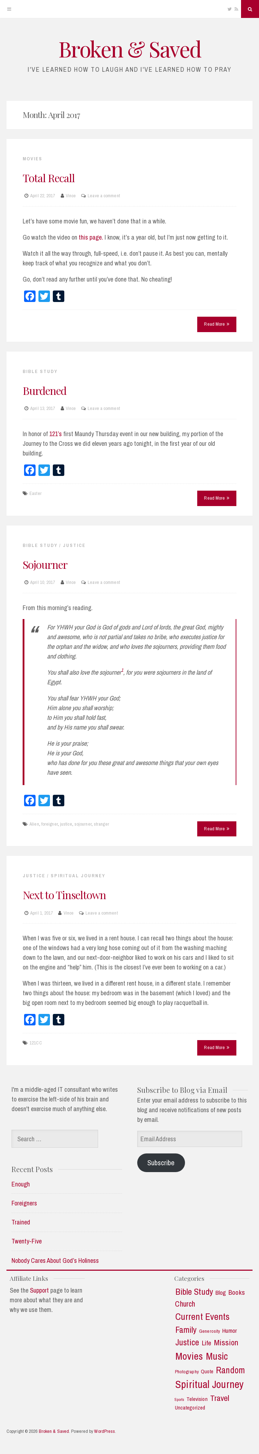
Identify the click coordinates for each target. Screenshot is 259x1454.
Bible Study (40, 371)
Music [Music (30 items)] (217, 1356)
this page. (91, 237)
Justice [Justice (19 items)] (187, 1342)
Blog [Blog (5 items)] (221, 1293)
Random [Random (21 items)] (230, 1370)
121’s (55, 433)
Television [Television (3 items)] (197, 1399)
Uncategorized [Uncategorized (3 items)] (190, 1408)
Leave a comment (104, 196)
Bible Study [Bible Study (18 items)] (194, 1292)
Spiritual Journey (78, 876)
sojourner (83, 824)
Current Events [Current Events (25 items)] (202, 1317)
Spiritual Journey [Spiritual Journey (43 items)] (209, 1384)
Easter (35, 493)
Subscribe (161, 1162)
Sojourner (45, 564)
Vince (71, 196)
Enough (20, 1184)
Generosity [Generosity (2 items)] (209, 1331)
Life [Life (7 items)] (206, 1343)
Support (39, 1290)
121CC (35, 1043)
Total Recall (49, 178)
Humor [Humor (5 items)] (229, 1331)
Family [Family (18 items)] (186, 1330)
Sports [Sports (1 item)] (179, 1399)
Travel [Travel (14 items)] (220, 1398)
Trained (20, 1222)
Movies (32, 159)
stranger (101, 824)
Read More (216, 324)
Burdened (44, 390)
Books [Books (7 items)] (236, 1292)
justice (66, 824)
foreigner (49, 824)
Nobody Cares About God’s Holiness (55, 1260)
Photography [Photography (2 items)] (187, 1372)
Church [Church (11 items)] (185, 1304)
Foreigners (24, 1203)
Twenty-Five (26, 1241)
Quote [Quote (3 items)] (207, 1371)
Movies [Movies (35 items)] (189, 1356)
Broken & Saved (129, 48)
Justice (74, 545)
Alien (34, 824)
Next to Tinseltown (64, 895)
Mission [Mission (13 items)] (226, 1342)
